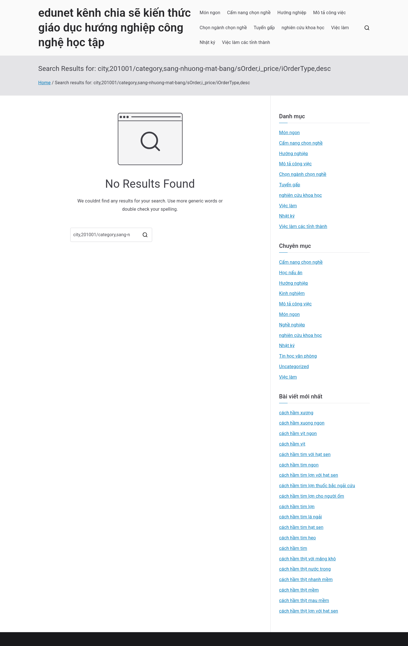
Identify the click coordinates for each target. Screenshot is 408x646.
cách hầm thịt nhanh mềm (306, 579)
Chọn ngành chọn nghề (223, 27)
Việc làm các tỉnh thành (246, 42)
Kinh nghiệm (292, 293)
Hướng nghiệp (291, 12)
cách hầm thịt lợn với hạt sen (308, 611)
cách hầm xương (296, 412)
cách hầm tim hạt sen (301, 527)
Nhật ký (207, 42)
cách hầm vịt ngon (298, 433)
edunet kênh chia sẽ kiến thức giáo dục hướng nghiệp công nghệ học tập (114, 27)
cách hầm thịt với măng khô (307, 558)
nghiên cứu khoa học (303, 27)
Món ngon (210, 12)
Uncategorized (294, 366)
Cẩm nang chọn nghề (249, 12)
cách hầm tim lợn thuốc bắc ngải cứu (317, 485)
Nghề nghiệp (292, 325)
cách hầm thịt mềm (299, 590)
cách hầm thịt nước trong (305, 569)
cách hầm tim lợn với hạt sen (308, 475)
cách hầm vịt (292, 444)
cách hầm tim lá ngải (300, 517)
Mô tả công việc (329, 12)
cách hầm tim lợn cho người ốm (311, 496)
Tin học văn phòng (298, 356)
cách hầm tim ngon (298, 465)
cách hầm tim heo (297, 538)
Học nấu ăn (290, 272)
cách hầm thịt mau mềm (304, 600)
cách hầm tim (293, 548)
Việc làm (340, 27)
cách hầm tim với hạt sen (305, 454)
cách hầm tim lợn (296, 506)
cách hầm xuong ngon (301, 423)
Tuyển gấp (264, 27)
